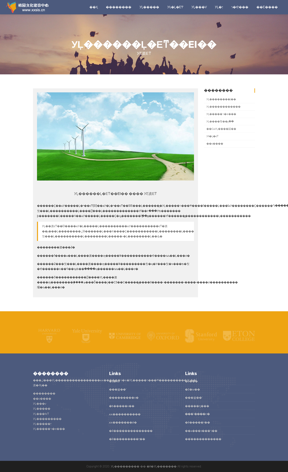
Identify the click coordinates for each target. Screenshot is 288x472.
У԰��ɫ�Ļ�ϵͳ (175, 7)
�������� (118, 7)
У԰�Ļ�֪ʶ (219, 7)
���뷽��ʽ (117, 389)
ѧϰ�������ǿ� (123, 422)
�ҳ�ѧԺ (114, 381)
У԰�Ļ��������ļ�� (221, 99)
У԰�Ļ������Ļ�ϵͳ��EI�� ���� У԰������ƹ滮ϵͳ (115, 194)
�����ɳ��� (197, 406)
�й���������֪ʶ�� (127, 439)
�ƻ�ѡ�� (192, 389)
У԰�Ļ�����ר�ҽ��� (221, 114)
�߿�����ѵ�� (121, 406)
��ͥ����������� (203, 439)
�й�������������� (131, 431)
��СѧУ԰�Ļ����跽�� (221, 128)
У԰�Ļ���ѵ (199, 7)
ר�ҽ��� (239, 7)
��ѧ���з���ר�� (201, 431)
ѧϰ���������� (125, 414)
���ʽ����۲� (197, 414)
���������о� (124, 397)
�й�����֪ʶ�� (197, 422)
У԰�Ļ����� (149, 7)
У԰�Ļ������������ (223, 106)
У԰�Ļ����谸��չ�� (220, 121)
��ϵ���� (267, 7)
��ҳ (93, 7)
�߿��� (191, 381)
